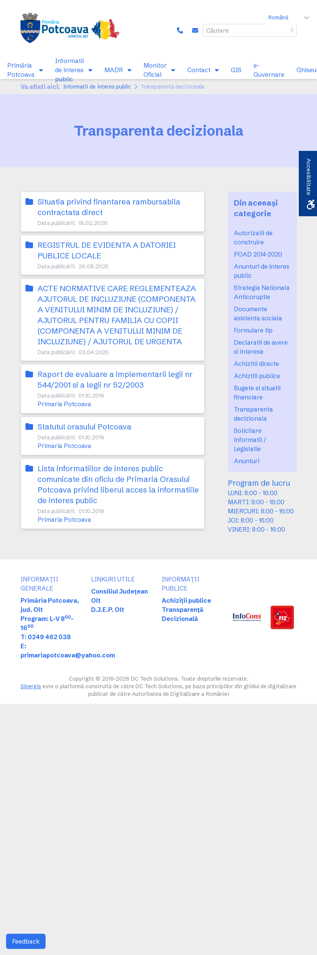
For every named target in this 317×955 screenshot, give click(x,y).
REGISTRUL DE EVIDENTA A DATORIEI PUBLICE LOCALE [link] (107, 250)
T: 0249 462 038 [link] (46, 637)
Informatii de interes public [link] (97, 86)
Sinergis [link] (31, 686)
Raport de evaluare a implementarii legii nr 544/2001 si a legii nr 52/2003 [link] (115, 379)
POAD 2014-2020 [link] (258, 254)
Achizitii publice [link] (257, 376)
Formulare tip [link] (253, 330)
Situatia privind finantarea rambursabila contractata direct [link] (109, 207)
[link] (70, 30)
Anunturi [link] (246, 461)
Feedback (25, 941)
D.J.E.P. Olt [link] (107, 609)
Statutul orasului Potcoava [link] (84, 426)
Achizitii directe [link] (256, 363)
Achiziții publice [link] (186, 600)
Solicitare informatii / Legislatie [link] (250, 440)
